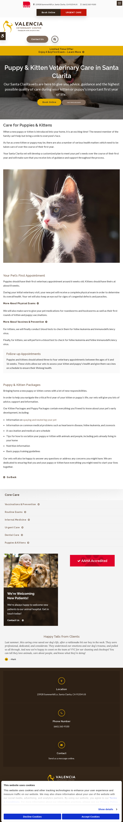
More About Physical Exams (19, 293)
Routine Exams (14, 502)
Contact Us (99, 26)
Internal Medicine (15, 509)
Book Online (48, 12)
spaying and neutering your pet (40, 409)
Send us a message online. (62, 748)
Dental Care (12, 525)
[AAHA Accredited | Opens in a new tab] (92, 551)
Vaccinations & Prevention (20, 494)
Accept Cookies (91, 816)
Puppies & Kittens (15, 532)
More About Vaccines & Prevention (23, 311)
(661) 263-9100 (89, 4)
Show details (105, 809)
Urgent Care (12, 517)
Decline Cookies (32, 816)
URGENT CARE (74, 12)
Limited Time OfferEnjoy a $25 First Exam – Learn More (60, 40)
